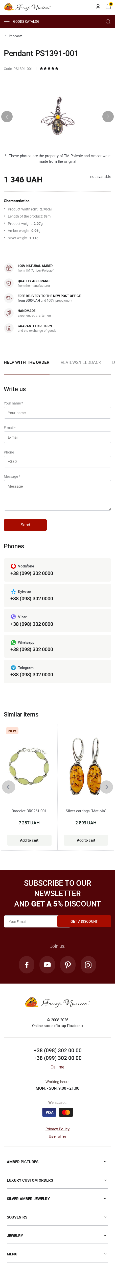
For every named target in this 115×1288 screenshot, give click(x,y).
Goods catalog (21, 21)
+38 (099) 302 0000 (31, 577)
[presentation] (7, 116)
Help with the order (27, 362)
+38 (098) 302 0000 (31, 602)
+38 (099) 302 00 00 (58, 1062)
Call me (57, 1071)
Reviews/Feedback (81, 362)
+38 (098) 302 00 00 (58, 1054)
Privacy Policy (57, 1133)
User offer (57, 1140)
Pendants (15, 36)
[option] (81, 366)
